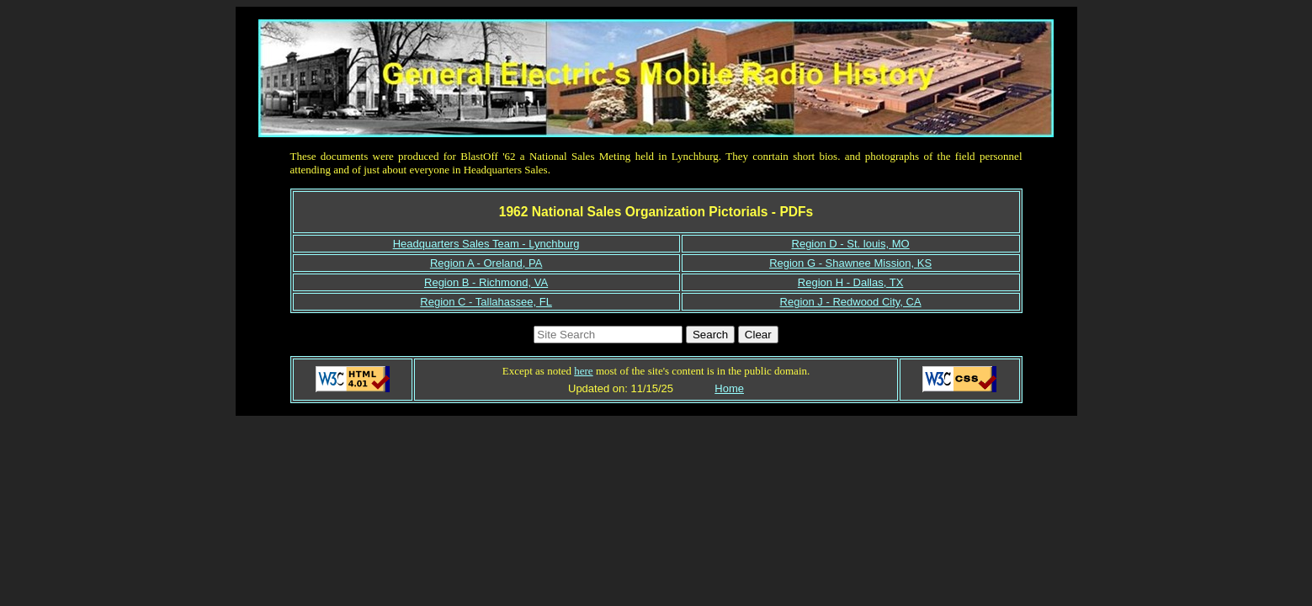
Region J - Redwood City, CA (851, 301)
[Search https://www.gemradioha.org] (608, 334)
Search (710, 334)
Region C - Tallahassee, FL (486, 301)
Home (729, 388)
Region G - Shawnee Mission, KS (850, 263)
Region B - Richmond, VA (486, 282)
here (583, 370)
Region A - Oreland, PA (486, 263)
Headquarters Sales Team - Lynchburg (486, 243)
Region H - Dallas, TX (850, 282)
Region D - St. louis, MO (851, 243)
